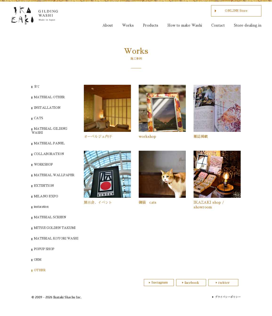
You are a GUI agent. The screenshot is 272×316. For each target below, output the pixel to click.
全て (37, 86)
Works (128, 25)
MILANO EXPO (46, 196)
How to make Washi (184, 25)
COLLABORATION (49, 153)
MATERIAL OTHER (49, 97)
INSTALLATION (47, 107)
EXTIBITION (44, 185)
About (107, 25)
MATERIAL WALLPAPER (54, 175)
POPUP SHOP (44, 249)
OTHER (40, 270)
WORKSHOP (43, 164)
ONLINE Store (236, 10)
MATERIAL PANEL (49, 143)
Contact (218, 25)
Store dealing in (247, 25)
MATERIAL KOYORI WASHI (56, 238)
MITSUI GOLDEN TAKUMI (55, 227)
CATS (38, 118)
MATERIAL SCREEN (50, 217)
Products (150, 25)
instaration (41, 206)
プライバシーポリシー (228, 297)
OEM (37, 259)
